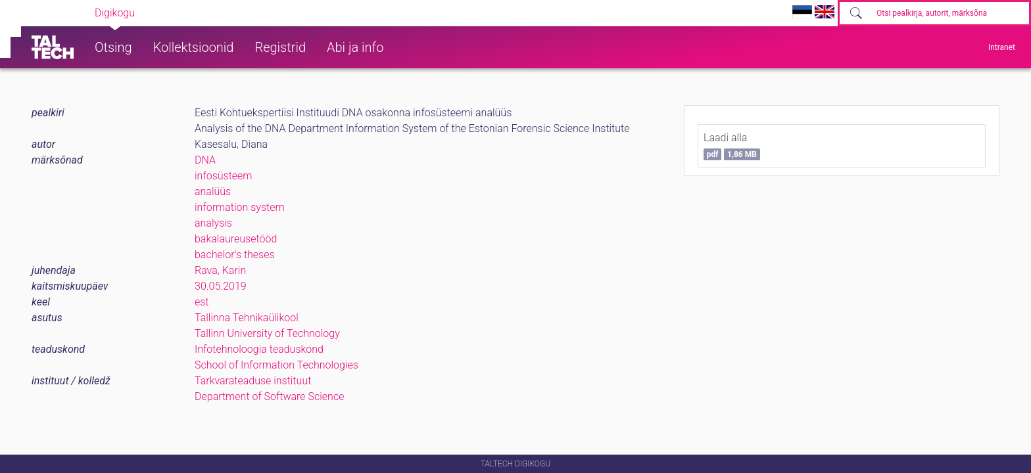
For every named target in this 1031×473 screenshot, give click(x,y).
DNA (205, 160)
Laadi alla (732, 145)
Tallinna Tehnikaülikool (247, 317)
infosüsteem (223, 175)
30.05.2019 (221, 286)
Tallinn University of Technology (267, 333)
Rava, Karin (220, 270)
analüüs (213, 191)
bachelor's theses (235, 254)
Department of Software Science (269, 396)
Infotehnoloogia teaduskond (259, 349)
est (202, 302)
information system (240, 207)
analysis (213, 223)
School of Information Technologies (276, 365)
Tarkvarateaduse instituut (253, 380)
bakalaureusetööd (236, 239)
